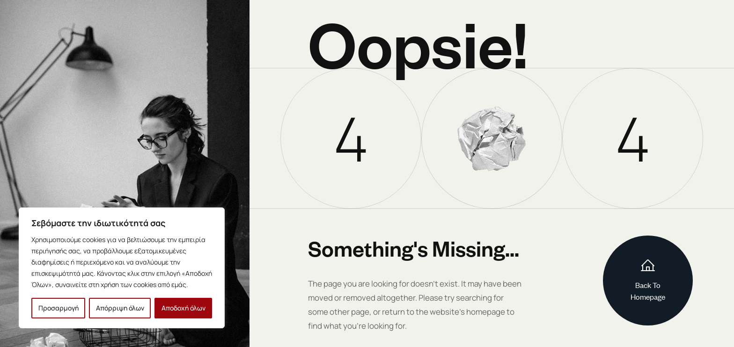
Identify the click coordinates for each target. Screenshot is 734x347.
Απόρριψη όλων (120, 307)
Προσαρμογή (58, 307)
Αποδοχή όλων (183, 307)
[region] (122, 267)
